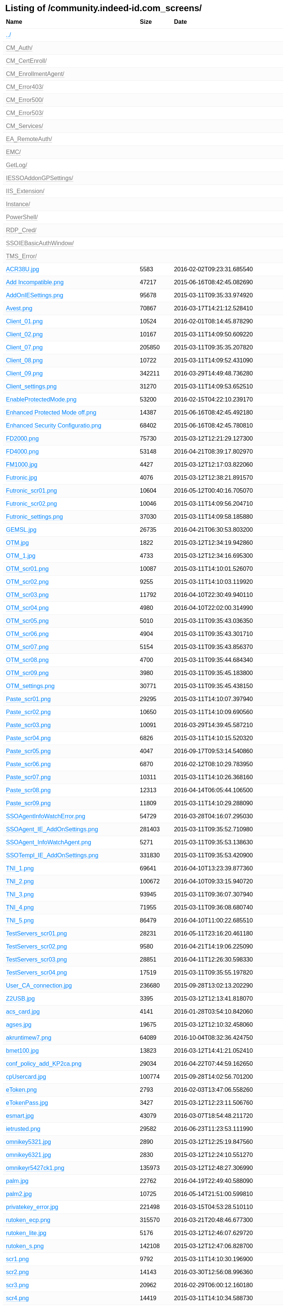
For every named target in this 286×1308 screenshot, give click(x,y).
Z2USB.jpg (20, 998)
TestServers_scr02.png (36, 946)
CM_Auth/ (19, 48)
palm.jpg (17, 1181)
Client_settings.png (31, 386)
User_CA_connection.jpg (39, 985)
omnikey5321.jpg (28, 1142)
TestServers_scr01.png (36, 933)
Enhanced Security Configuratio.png (53, 425)
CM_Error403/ (24, 87)
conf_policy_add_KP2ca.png (44, 1064)
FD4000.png (22, 451)
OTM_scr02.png (27, 582)
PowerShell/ (22, 217)
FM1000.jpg (22, 464)
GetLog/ (16, 165)
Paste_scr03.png (28, 725)
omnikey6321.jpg (28, 1155)
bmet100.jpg (22, 1051)
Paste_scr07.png (28, 777)
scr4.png (17, 1298)
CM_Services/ (24, 126)
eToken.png (21, 1090)
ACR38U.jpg (22, 269)
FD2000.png (22, 438)
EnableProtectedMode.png (41, 399)
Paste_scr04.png (28, 738)
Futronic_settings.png (34, 517)
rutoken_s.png (25, 1246)
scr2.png (17, 1272)
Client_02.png (24, 334)
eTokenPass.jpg (27, 1103)
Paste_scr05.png (28, 751)
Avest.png (19, 308)
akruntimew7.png (28, 1037)
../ (8, 35)
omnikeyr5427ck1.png (35, 1168)
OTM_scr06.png (27, 634)
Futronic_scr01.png (31, 490)
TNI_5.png (20, 920)
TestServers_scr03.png (36, 959)
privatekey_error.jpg (32, 1207)
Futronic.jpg (21, 477)
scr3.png (17, 1285)
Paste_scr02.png (28, 712)
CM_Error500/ (24, 100)
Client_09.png (24, 373)
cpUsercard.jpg (26, 1077)
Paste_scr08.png (28, 790)
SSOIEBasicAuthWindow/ (40, 243)
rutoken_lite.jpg (26, 1233)
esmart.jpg (20, 1116)
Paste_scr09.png (28, 803)
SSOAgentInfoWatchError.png (45, 816)
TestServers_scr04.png (36, 972)
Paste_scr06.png (28, 764)
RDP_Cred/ (21, 230)
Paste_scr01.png (28, 699)
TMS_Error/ (21, 256)
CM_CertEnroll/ (26, 61)
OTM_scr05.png (27, 621)
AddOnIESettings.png (34, 295)
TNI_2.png (20, 881)
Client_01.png (24, 321)
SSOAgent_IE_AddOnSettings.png (52, 829)
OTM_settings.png (30, 686)
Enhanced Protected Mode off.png (51, 412)
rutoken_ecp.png (28, 1220)
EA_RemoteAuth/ (29, 139)
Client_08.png (24, 360)
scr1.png (17, 1259)
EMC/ (13, 152)
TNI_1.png (20, 868)
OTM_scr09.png (27, 673)
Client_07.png (24, 347)
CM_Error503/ (24, 113)
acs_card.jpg (23, 1011)
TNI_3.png (20, 894)
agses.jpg (19, 1024)
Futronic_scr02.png (31, 504)
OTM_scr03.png (27, 595)
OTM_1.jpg (20, 556)
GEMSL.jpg (21, 530)
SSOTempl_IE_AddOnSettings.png (52, 855)
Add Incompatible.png (35, 282)
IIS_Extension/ (25, 191)
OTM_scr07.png (27, 647)
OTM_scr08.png (27, 660)
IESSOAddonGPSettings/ (39, 178)
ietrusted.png (23, 1129)
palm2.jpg (19, 1194)
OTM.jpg (17, 543)
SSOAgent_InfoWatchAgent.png (48, 842)
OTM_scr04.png (27, 608)
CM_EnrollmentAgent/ (35, 74)
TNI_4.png (20, 907)
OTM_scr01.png (27, 569)
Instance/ (18, 204)
